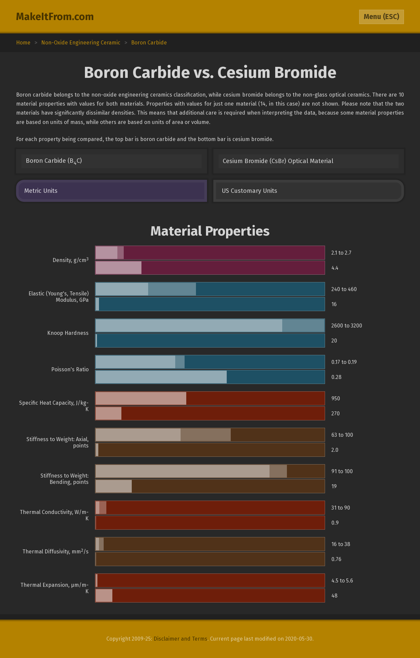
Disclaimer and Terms (180, 639)
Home (23, 42)
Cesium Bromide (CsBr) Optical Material (278, 161)
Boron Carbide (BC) (54, 161)
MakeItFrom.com (55, 17)
